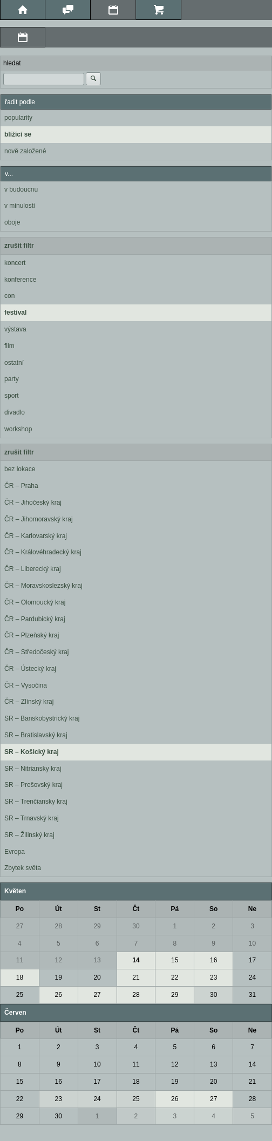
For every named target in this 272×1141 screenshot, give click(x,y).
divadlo (14, 412)
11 (19, 960)
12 (58, 960)
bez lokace (19, 469)
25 (19, 995)
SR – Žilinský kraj (29, 835)
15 (174, 960)
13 (96, 960)
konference (20, 279)
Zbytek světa (22, 868)
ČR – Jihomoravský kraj (38, 519)
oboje (12, 222)
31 (252, 995)
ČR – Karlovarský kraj (35, 536)
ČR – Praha (21, 486)
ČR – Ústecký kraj (30, 669)
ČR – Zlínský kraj (28, 701)
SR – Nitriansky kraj (32, 768)
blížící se (17, 134)
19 (58, 977)
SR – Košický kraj (31, 752)
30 (135, 926)
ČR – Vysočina (25, 685)
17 (252, 960)
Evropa (14, 851)
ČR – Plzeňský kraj (31, 635)
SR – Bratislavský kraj (35, 735)
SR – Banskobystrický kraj (41, 718)
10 (252, 943)
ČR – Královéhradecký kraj (42, 552)
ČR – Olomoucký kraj (34, 602)
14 (135, 960)
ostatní (14, 362)
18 (19, 977)
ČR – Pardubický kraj (34, 619)
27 (19, 926)
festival (15, 312)
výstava (15, 329)
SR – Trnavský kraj (31, 818)
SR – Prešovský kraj (33, 785)
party (11, 379)
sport (11, 395)
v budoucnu (21, 189)
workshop (18, 429)
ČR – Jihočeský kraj (33, 502)
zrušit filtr (19, 245)
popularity (18, 117)
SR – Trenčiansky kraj (35, 801)
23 (213, 977)
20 (96, 977)
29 (96, 926)
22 (174, 977)
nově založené (25, 151)
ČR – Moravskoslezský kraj (43, 585)
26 (58, 995)
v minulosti (19, 205)
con (9, 296)
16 (213, 960)
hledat (12, 63)
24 (252, 977)
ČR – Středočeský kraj (36, 652)
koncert (14, 263)
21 (135, 977)
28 (58, 926)
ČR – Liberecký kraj (32, 569)
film (9, 346)
